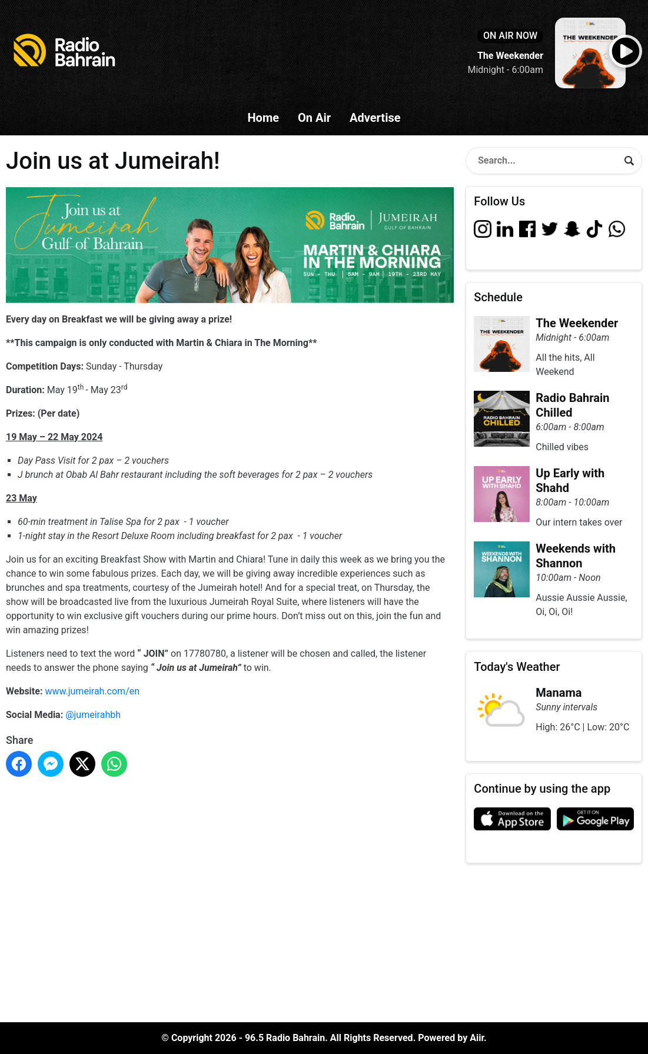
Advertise (375, 118)
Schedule (498, 297)
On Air (314, 118)
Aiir (477, 1037)
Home (263, 118)
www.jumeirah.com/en (92, 691)
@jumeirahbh (93, 714)
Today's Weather (517, 667)
